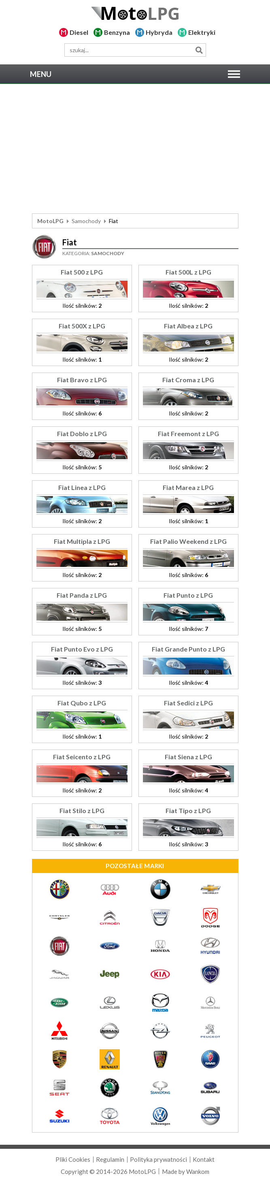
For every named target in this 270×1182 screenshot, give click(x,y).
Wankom (197, 1171)
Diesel (79, 32)
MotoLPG (50, 220)
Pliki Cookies (72, 1159)
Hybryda (159, 32)
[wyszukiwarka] (135, 50)
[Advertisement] (135, 148)
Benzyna (117, 32)
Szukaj (199, 50)
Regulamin (110, 1159)
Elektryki (201, 32)
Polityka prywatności (158, 1159)
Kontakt (204, 1159)
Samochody (86, 220)
